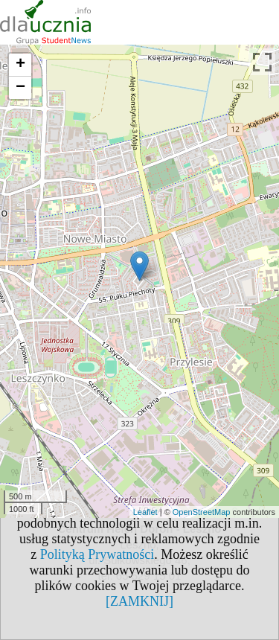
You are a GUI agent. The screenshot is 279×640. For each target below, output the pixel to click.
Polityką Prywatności (97, 554)
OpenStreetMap (202, 512)
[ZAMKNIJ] (139, 601)
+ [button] (20, 65)
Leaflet (145, 512)
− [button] (20, 88)
